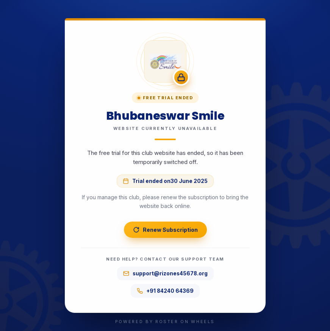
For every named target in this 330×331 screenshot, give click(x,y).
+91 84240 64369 (165, 291)
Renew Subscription (165, 229)
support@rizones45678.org (165, 273)
